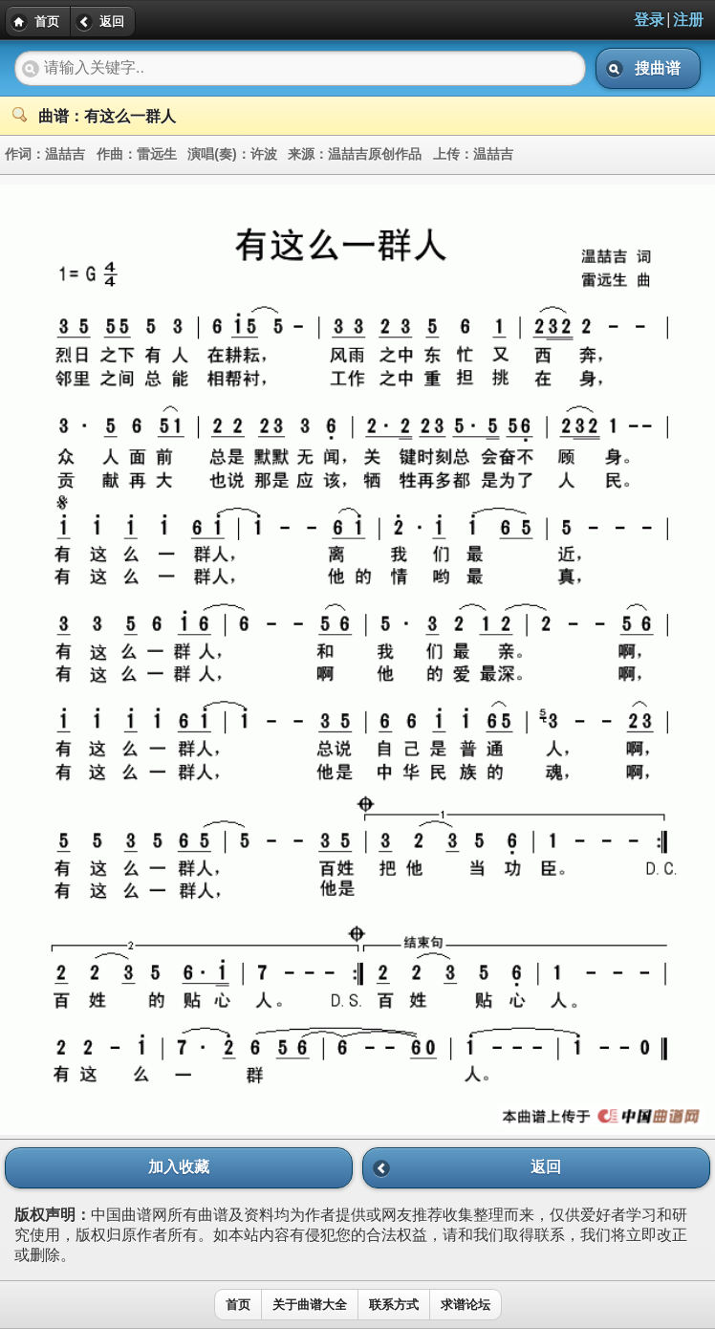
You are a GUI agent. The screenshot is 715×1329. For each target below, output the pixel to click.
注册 (688, 19)
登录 (649, 19)
